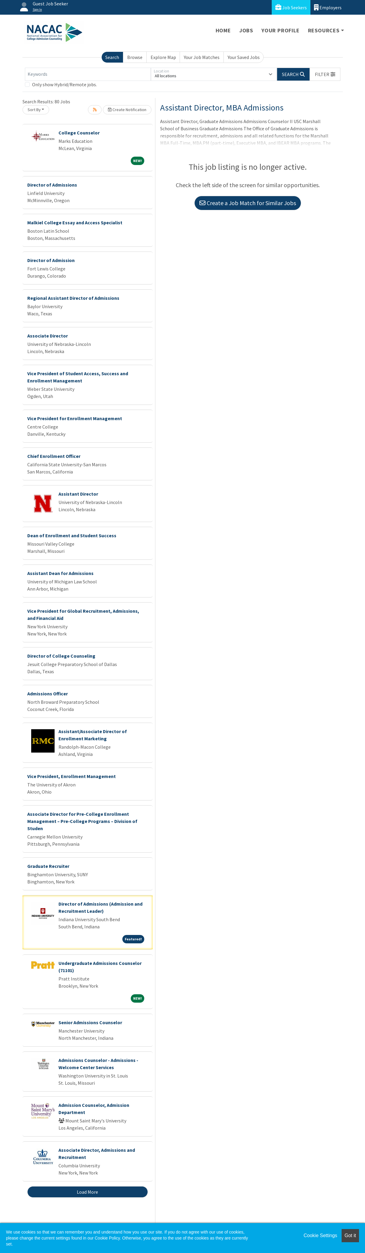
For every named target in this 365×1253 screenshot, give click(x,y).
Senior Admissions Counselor (90, 1022)
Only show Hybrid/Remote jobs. (64, 84)
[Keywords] (88, 74)
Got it (350, 1235)
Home (223, 30)
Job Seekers (291, 7)
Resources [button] (324, 30)
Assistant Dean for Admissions (60, 573)
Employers (328, 7)
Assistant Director (78, 494)
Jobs (246, 30)
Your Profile (281, 30)
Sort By (34, 109)
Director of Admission (51, 260)
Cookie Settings (320, 1235)
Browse (134, 57)
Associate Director (47, 336)
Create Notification (127, 109)
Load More (87, 1192)
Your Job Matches (202, 57)
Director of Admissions (52, 185)
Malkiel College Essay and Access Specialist (74, 223)
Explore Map (163, 57)
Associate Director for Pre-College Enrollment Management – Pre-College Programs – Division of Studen (82, 821)
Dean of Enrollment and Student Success (71, 535)
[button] (325, 74)
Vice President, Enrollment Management (71, 776)
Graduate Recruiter (48, 866)
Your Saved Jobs (244, 57)
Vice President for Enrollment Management (74, 418)
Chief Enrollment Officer (53, 456)
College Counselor (79, 133)
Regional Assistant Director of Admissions (73, 298)
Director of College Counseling (61, 656)
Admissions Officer (47, 694)
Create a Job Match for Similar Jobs (247, 203)
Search (112, 57)
